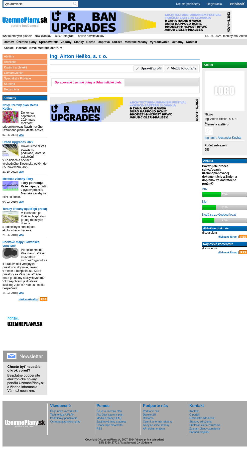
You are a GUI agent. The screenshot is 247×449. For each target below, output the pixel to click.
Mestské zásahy (136, 42)
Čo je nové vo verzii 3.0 (64, 411)
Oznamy (178, 42)
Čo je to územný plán (109, 411)
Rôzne (90, 42)
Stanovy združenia (200, 421)
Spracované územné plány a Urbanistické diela (88, 82)
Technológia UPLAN (62, 414)
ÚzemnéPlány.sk (24, 21)
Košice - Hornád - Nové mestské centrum (33, 48)
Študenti (9, 84)
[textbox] (38, 4)
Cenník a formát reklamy (157, 421)
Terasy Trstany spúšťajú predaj (24, 209)
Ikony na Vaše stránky (156, 425)
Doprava (104, 42)
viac (21, 135)
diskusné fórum (227, 236)
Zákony (66, 42)
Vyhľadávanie (159, 42)
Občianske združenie (202, 418)
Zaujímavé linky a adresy (111, 421)
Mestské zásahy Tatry (17, 179)
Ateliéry (9, 56)
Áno (204, 188)
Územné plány (26, 42)
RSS (43, 299)
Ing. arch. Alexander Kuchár (223, 137)
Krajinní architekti (15, 67)
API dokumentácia (154, 428)
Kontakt (191, 42)
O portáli (194, 414)
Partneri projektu (199, 432)
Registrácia (214, 4)
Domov (9, 42)
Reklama (148, 418)
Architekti (10, 62)
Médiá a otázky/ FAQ (109, 418)
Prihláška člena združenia (204, 425)
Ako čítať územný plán (110, 414)
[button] (148, 68)
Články (79, 42)
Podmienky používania (63, 418)
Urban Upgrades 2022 (17, 142)
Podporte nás (151, 411)
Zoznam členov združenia (204, 428)
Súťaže (117, 42)
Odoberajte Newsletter (110, 425)
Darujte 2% (149, 414)
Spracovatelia (48, 42)
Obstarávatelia (13, 73)
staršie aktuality (28, 299)
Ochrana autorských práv (65, 421)
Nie (204, 201)
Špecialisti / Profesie (17, 78)
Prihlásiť (237, 4)
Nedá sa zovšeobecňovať (219, 214)
